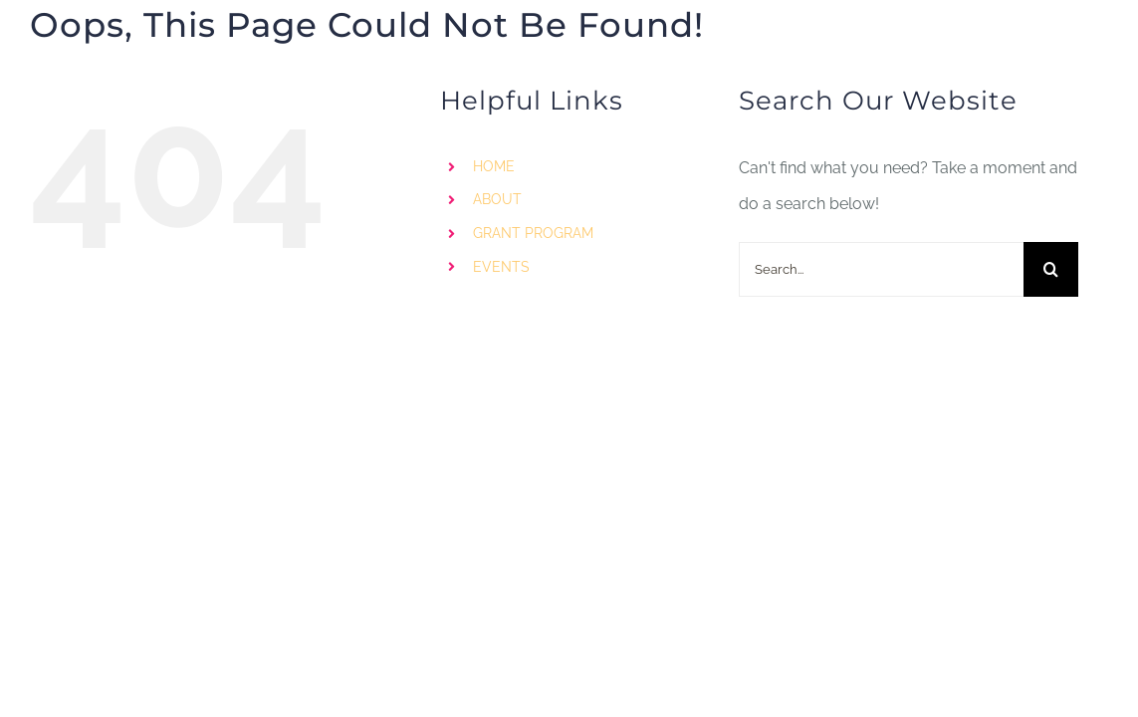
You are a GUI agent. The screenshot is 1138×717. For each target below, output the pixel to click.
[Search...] (881, 269)
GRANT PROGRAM (533, 233)
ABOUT (497, 199)
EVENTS (501, 267)
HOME (494, 166)
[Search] (1051, 269)
